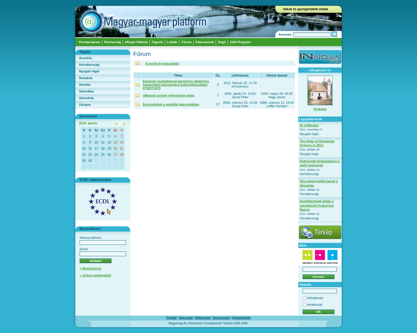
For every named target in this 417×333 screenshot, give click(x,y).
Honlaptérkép (241, 317)
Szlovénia (86, 98)
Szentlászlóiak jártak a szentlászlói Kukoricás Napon (317, 205)
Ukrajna (85, 104)
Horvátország (89, 64)
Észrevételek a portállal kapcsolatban (171, 104)
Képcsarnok (205, 42)
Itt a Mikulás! (309, 125)
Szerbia (84, 84)
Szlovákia (86, 91)
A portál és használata (162, 63)
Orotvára (320, 109)
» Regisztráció (90, 268)
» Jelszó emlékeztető (95, 275)
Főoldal (171, 317)
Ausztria (85, 58)
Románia (85, 78)
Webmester (203, 317)
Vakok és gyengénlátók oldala (305, 9)
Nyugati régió (89, 71)
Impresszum (221, 317)
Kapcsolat (186, 317)
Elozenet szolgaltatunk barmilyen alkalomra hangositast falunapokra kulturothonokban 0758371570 (176, 84)
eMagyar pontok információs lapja (168, 95)
